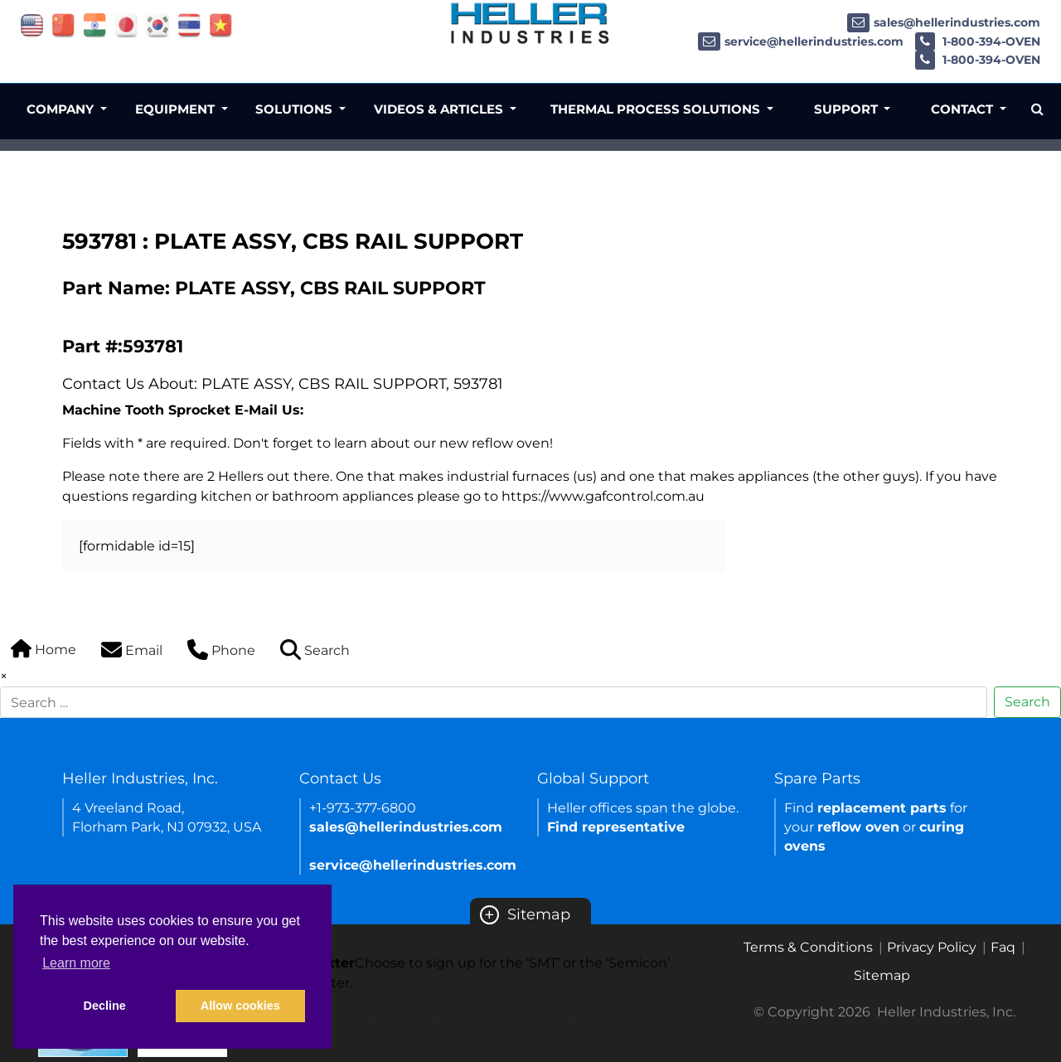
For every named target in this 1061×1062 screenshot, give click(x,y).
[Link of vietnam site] (221, 24)
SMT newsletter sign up (366, 1022)
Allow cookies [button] (240, 1005)
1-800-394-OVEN (977, 41)
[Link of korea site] (158, 24)
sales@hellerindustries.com (943, 22)
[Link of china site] (63, 24)
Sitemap (525, 914)
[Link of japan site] (126, 24)
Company (62, 109)
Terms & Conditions (808, 947)
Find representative (616, 827)
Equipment (176, 109)
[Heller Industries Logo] (530, 23)
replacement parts (882, 808)
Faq (1003, 947)
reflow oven (858, 827)
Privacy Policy (931, 947)
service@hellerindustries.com (801, 41)
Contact (963, 109)
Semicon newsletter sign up (563, 1022)
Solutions (295, 109)
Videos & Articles (440, 109)
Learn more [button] (76, 963)
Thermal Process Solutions (656, 109)
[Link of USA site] (32, 24)
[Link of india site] (95, 24)
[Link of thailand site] (189, 24)
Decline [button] (105, 1005)
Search (1027, 702)
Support (847, 109)
